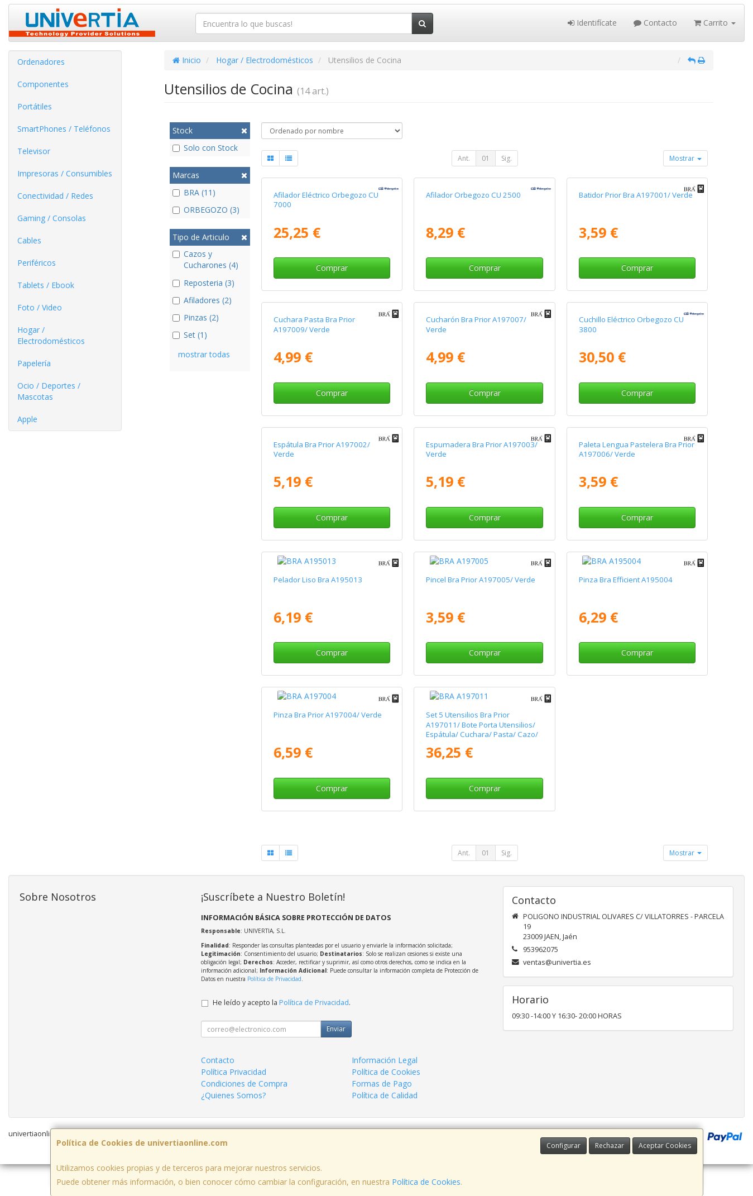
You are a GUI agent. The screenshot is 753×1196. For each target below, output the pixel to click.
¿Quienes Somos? (233, 1074)
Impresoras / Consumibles (64, 173)
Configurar (563, 1145)
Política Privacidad (233, 1050)
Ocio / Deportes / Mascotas (48, 391)
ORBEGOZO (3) (205, 209)
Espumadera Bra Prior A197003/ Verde (482, 449)
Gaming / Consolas (51, 218)
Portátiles (34, 106)
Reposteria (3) (203, 283)
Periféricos (36, 262)
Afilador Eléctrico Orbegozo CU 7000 (326, 199)
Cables (29, 240)
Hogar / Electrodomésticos (51, 335)
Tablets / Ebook (45, 285)
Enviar (336, 1007)
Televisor (33, 151)
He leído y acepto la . (282, 981)
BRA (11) (193, 192)
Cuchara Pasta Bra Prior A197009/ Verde (314, 324)
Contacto (655, 22)
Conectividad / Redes (55, 195)
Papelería (34, 363)
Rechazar (609, 1145)
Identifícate (592, 22)
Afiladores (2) (202, 300)
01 (486, 158)
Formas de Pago (382, 1062)
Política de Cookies (426, 1181)
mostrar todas (204, 354)
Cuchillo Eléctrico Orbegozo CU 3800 (631, 324)
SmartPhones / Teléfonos (64, 128)
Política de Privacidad (274, 957)
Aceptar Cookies (665, 1145)
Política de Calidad (385, 1074)
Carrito (715, 22)
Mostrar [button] (685, 158)
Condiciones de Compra (244, 1062)
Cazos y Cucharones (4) (205, 259)
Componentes (43, 84)
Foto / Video (39, 307)
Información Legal (385, 1039)
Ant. (464, 158)
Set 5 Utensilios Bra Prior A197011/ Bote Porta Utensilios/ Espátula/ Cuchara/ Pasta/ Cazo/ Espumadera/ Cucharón (482, 708)
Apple (27, 419)
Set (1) (189, 334)
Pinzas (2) (195, 317)
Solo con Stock (205, 147)
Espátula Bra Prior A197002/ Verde (322, 449)
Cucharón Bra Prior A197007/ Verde (476, 324)
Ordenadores (41, 61)
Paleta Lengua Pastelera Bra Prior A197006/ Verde (636, 449)
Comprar (332, 267)
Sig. (506, 158)
